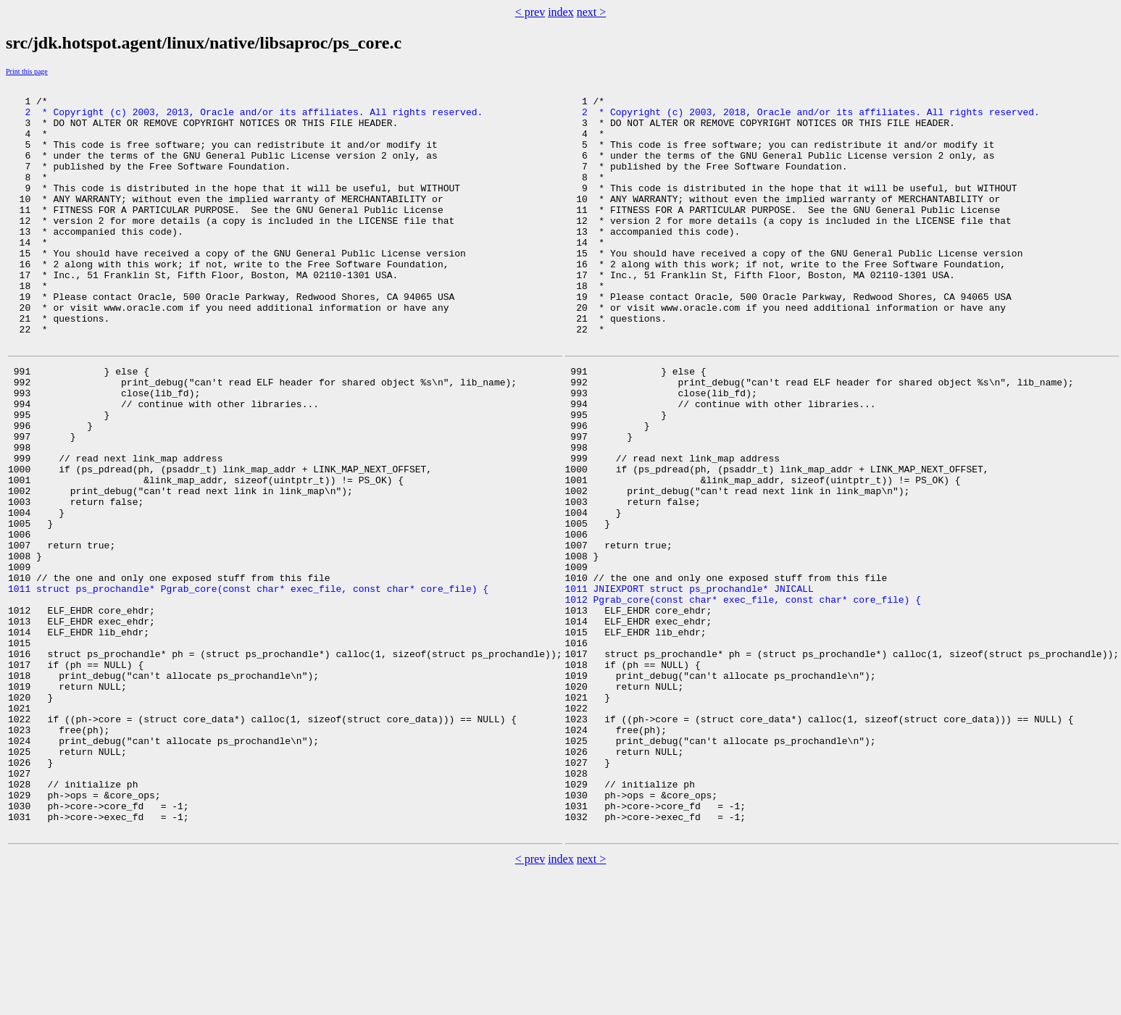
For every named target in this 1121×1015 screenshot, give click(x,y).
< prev (530, 12)
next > (592, 12)
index (561, 12)
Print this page (27, 71)
